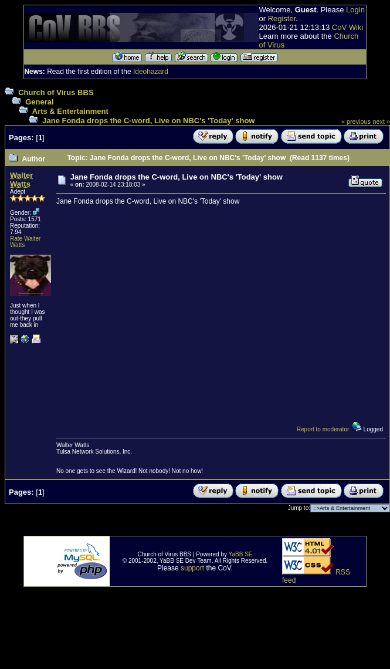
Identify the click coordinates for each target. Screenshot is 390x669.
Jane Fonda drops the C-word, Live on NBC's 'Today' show (148, 120)
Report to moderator (323, 429)
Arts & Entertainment (70, 111)
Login (355, 9)
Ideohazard (150, 71)
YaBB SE (241, 554)
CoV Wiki (347, 27)
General (39, 101)
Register (282, 18)
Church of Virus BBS (55, 92)
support (192, 568)
